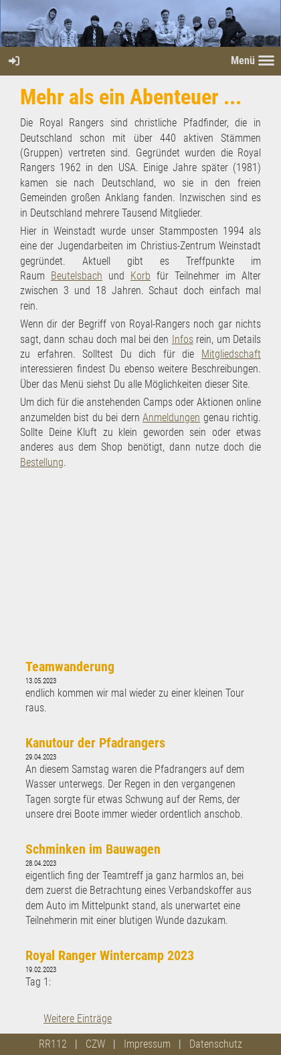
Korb (140, 275)
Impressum (147, 1044)
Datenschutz (215, 1044)
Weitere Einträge (77, 1018)
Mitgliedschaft (231, 354)
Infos (182, 339)
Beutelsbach (76, 275)
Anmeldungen (171, 417)
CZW (95, 1044)
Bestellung (42, 462)
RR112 (53, 1044)
